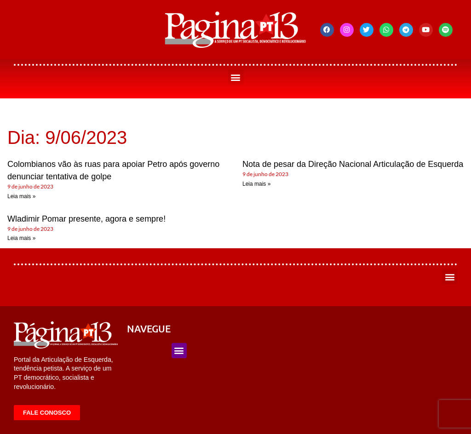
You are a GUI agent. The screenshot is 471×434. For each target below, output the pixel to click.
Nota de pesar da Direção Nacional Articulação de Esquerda (352, 164)
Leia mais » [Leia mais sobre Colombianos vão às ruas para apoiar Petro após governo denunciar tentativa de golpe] (21, 196)
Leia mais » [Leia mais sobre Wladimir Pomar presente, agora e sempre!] (21, 238)
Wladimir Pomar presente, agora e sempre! (86, 218)
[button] (235, 77)
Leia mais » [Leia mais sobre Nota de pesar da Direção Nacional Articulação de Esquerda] (256, 184)
